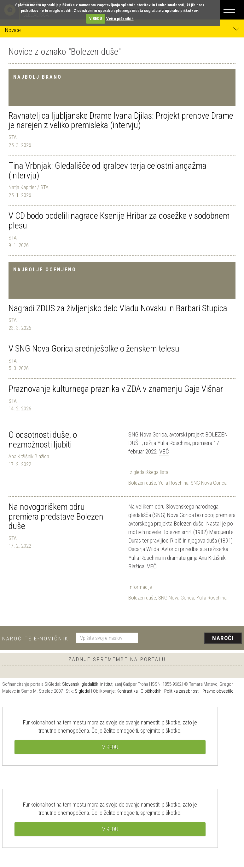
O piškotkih (151, 691)
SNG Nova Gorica (209, 483)
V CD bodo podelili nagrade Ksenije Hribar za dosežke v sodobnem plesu (119, 221)
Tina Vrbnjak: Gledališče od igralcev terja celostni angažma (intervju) (107, 170)
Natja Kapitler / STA (29, 187)
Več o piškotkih (120, 18)
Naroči (223, 638)
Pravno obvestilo (218, 691)
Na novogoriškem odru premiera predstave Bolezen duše (56, 517)
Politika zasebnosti (182, 691)
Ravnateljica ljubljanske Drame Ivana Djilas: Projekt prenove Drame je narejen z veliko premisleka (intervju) (121, 120)
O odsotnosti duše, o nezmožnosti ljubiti (43, 440)
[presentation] (192, 638)
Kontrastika (127, 691)
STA (13, 137)
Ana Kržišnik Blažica (29, 456)
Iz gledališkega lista (148, 472)
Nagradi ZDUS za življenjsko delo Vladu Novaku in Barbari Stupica (118, 308)
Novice (122, 30)
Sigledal (82, 691)
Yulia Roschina (173, 483)
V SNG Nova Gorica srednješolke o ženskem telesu (94, 348)
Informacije (140, 587)
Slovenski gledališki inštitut (87, 684)
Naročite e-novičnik (35, 638)
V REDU (95, 18)
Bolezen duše (142, 483)
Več (164, 451)
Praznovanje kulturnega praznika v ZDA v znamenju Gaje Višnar (116, 389)
